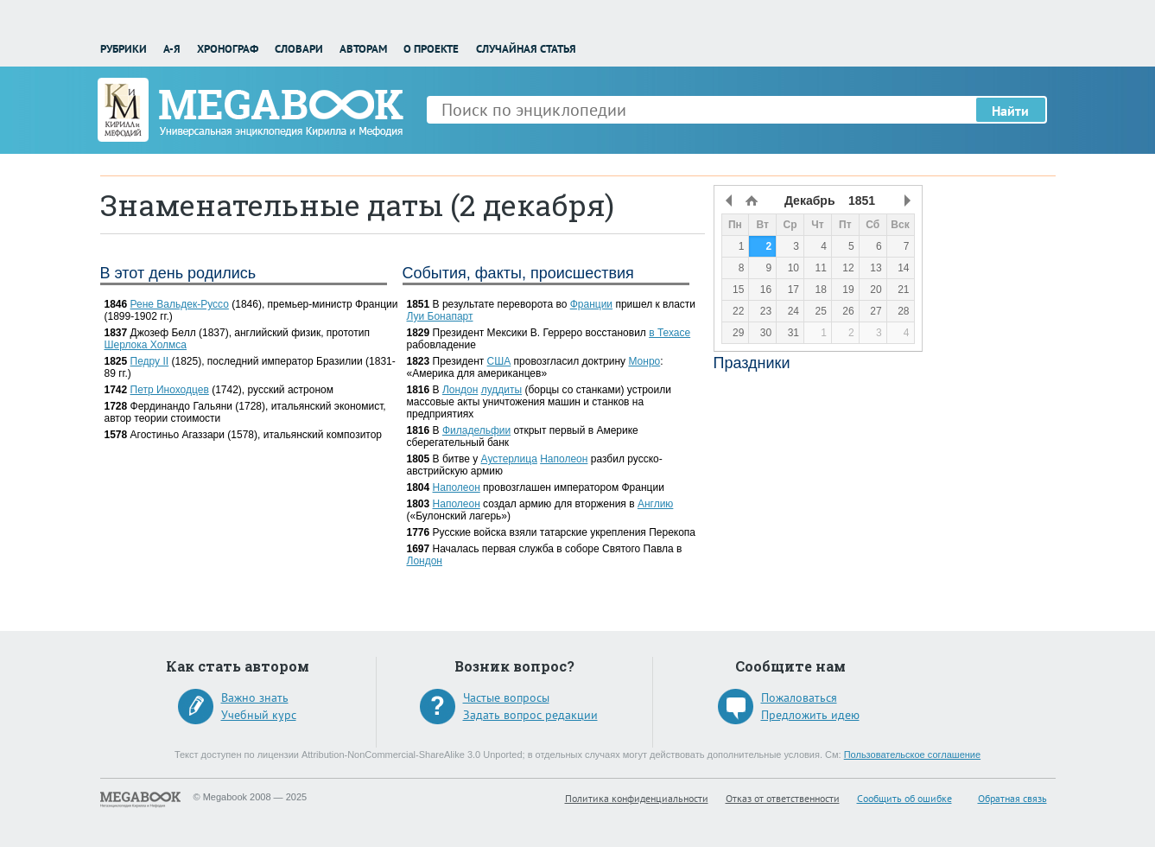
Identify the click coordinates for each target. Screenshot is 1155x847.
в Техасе (669, 333)
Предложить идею (810, 715)
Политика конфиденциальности (636, 798)
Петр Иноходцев (169, 390)
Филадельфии (476, 430)
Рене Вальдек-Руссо (179, 304)
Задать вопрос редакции (530, 715)
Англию (655, 504)
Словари (299, 48)
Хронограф (227, 48)
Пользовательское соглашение (912, 754)
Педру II (149, 361)
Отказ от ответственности (783, 798)
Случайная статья (526, 48)
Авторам (363, 48)
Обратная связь (1012, 798)
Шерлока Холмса (146, 345)
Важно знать (255, 697)
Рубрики (123, 48)
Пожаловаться (799, 697)
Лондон (460, 390)
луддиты (501, 390)
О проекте (431, 48)
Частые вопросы (506, 697)
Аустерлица (509, 459)
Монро (644, 361)
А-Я (172, 48)
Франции (591, 304)
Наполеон (563, 459)
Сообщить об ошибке (904, 798)
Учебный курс (258, 715)
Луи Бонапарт (440, 316)
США (499, 361)
